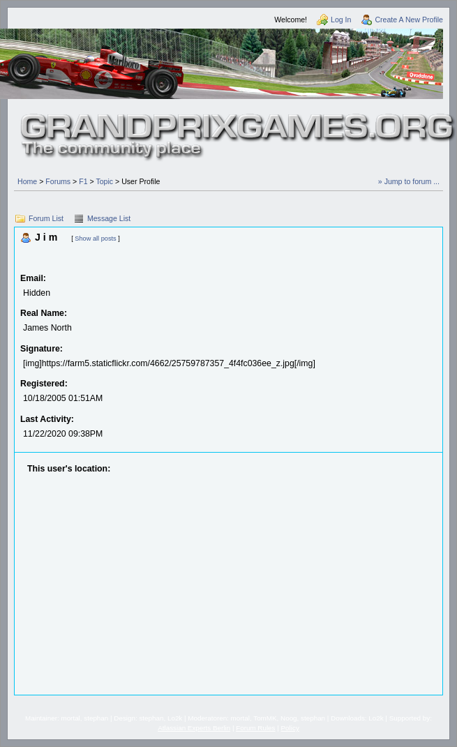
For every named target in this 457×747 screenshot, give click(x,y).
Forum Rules (255, 728)
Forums (57, 181)
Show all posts (95, 238)
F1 (83, 181)
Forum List (46, 218)
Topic (104, 181)
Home (27, 181)
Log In (341, 19)
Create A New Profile (409, 19)
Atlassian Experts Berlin (194, 728)
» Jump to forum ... (409, 181)
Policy (290, 728)
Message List (108, 218)
